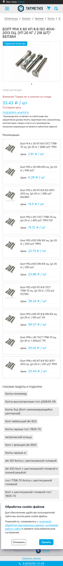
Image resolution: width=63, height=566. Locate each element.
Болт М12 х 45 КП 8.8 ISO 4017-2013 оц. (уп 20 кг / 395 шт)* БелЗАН (37, 193)
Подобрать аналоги (16, 112)
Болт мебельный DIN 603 (20, 421)
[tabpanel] (31, 61)
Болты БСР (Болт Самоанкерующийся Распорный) (28, 411)
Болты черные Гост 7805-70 (23, 429)
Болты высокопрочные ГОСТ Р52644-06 (30, 401)
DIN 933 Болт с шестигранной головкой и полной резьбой (31, 470)
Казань (21, 1)
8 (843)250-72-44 (33, 563)
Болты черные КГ (15, 453)
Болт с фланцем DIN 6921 (21, 445)
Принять (46, 542)
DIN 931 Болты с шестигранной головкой (31, 461)
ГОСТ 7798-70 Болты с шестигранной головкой (28, 482)
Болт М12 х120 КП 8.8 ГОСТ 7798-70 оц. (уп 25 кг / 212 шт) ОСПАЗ (37, 291)
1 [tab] (31, 84)
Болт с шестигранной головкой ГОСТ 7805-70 (28, 494)
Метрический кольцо (18, 437)
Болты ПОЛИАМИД (15, 393)
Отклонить (19, 542)
